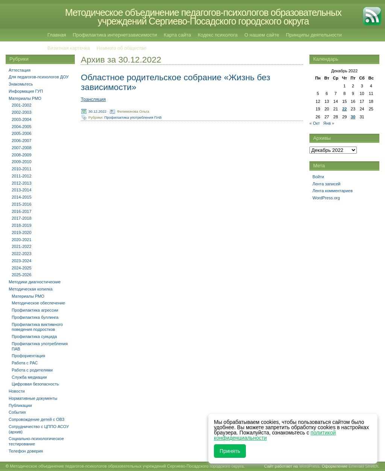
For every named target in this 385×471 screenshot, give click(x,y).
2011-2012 (22, 176)
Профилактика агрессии (35, 310)
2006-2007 (22, 140)
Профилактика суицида (34, 336)
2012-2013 (22, 183)
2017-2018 (22, 218)
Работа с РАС (25, 363)
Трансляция (93, 99)
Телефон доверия (26, 451)
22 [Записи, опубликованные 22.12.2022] (344, 109)
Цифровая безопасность (35, 384)
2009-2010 (22, 161)
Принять (230, 451)
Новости (17, 391)
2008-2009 (22, 155)
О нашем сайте (261, 35)
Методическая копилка (31, 289)
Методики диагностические (35, 282)
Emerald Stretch (363, 466)
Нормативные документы (33, 398)
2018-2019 (22, 225)
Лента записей (326, 184)
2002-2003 (22, 112)
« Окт (314, 123)
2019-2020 (22, 232)
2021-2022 (22, 246)
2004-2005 (22, 126)
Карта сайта (177, 35)
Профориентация (28, 355)
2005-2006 (22, 133)
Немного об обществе (121, 48)
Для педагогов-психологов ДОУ (39, 77)
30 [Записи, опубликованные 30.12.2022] (353, 117)
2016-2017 (22, 211)
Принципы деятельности (314, 35)
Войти (318, 176)
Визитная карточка (68, 48)
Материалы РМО (25, 98)
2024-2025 (22, 268)
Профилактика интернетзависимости (115, 35)
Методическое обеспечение (38, 303)
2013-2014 (22, 190)
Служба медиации (29, 377)
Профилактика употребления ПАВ (133, 117)
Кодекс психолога (218, 35)
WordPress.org (326, 198)
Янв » (328, 123)
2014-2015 (22, 197)
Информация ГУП (26, 91)
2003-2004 (22, 119)
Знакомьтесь (21, 84)
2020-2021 (22, 239)
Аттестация (19, 70)
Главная (56, 35)
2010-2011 (22, 169)
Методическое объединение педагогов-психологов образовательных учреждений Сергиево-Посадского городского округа (203, 16)
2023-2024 (22, 260)
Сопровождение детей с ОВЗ (36, 419)
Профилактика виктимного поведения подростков (37, 327)
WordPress (309, 466)
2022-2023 (22, 253)
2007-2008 (22, 147)
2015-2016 (22, 204)
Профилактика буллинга (35, 317)
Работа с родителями (32, 370)
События (17, 412)
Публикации (20, 405)
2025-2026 (22, 274)
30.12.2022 (97, 111)
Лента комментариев (332, 190)
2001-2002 (22, 105)
